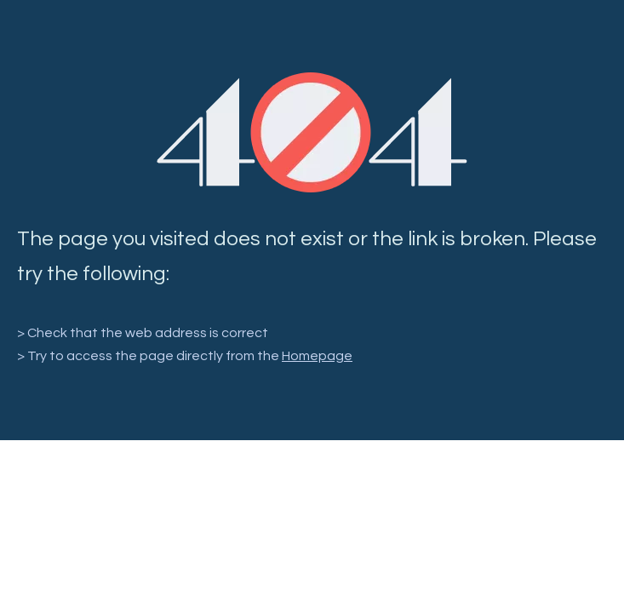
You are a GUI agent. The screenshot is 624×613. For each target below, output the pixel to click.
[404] (312, 132)
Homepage (317, 356)
